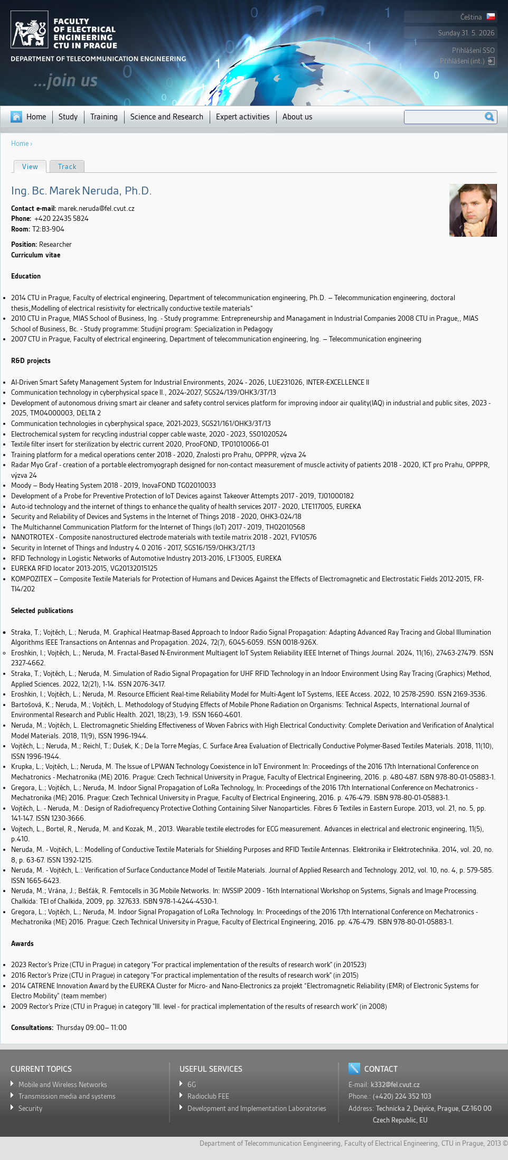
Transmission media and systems (67, 1096)
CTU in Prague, (463, 1143)
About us (298, 117)
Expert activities (243, 117)
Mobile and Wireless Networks (62, 1085)
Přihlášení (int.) (462, 61)
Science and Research (166, 117)
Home (36, 117)
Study (68, 117)
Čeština (477, 17)
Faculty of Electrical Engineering (391, 1143)
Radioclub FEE (208, 1096)
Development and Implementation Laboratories (256, 1108)
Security (30, 1108)
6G (191, 1085)
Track (67, 167)
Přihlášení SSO (473, 50)
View (34, 166)
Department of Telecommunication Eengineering (270, 1143)
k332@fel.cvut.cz (395, 1085)
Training (104, 117)
